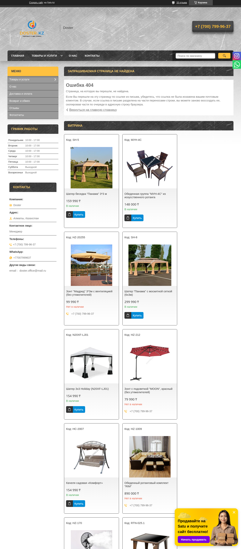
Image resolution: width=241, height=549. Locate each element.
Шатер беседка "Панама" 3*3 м (86, 193)
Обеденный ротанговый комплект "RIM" (146, 390)
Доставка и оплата (20, 93)
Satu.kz (136, 542)
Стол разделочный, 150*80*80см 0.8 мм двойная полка (147, 484)
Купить (78, 214)
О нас (73, 55)
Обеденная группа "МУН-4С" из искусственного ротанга (144, 195)
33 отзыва (181, 2)
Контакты (92, 55)
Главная (17, 55)
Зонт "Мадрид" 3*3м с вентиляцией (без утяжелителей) (204, 195)
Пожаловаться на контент (124, 545)
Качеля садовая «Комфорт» (84, 388)
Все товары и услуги (147, 523)
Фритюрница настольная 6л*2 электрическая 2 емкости (200, 484)
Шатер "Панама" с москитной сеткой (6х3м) (90, 293)
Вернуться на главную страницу (93, 110)
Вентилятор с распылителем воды (204, 388)
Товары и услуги (44, 55)
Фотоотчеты (16, 115)
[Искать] (224, 56)
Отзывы (14, 108)
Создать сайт (36, 2)
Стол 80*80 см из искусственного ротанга (87, 484)
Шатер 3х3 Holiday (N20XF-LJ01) (145, 291)
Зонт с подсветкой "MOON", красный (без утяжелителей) (205, 293)
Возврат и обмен (19, 100)
